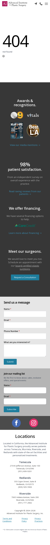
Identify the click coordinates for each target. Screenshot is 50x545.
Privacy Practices (39, 519)
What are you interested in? (17, 342)
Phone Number (12, 331)
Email (7, 320)
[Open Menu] (46, 3)
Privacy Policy (25, 519)
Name (7, 309)
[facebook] (16, 423)
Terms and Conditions (7, 519)
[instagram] (33, 423)
